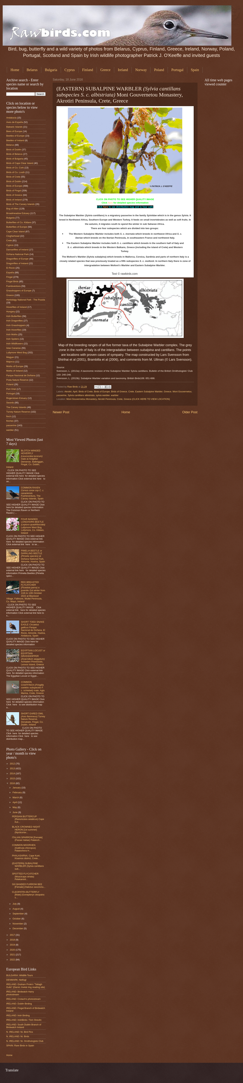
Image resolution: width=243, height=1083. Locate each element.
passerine (61, 395)
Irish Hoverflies (13, 329)
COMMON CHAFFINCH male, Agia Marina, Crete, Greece (32, 687)
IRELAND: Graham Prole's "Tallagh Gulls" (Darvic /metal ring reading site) (25, 985)
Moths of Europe (14, 366)
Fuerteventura (13, 286)
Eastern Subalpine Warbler (149, 391)
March (16, 797)
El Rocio (10, 267)
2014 (13, 773)
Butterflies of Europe (16, 227)
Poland (159, 70)
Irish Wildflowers (14, 343)
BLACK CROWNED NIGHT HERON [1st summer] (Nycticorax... (26, 829)
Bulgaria (51, 70)
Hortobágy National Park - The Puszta (25, 299)
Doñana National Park (17, 254)
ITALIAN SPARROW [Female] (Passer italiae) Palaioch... (27, 838)
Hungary (10, 311)
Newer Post (61, 412)
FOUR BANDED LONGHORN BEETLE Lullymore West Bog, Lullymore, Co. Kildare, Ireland (33, 526)
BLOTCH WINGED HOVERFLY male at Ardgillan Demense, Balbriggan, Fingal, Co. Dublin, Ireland (25, 459)
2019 (13, 944)
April (75, 391)
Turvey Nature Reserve (18, 411)
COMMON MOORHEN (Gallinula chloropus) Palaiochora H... (24, 848)
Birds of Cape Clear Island (19, 163)
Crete (131, 391)
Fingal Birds (12, 281)
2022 (13, 959)
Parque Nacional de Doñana (20, 375)
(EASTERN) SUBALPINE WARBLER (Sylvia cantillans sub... (28, 866)
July (15, 903)
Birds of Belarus (14, 154)
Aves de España (14, 122)
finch (8, 416)
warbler (114, 395)
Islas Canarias (13, 348)
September (18, 913)
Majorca (10, 361)
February (17, 792)
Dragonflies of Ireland (17, 263)
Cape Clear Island (15, 231)
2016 (13, 783)
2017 (13, 935)
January (17, 787)
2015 (13, 778)
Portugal (177, 70)
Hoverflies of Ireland (16, 307)
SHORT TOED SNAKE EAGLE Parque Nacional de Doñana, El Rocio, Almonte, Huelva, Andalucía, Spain (33, 629)
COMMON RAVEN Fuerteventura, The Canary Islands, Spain (32, 493)
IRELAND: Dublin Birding (19, 1003)
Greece (105, 70)
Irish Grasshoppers (16, 325)
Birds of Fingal (13, 190)
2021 (13, 954)
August (16, 908)
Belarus (32, 70)
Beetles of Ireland (15, 140)
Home (15, 70)
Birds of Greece (119, 391)
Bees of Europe (14, 131)
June (15, 812)
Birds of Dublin (13, 149)
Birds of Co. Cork (15, 167)
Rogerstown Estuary (16, 398)
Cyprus (70, 70)
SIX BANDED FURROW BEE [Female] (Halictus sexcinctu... (28, 885)
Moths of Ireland (14, 370)
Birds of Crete (86, 391)
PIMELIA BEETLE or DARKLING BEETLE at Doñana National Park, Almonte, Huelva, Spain (33, 556)
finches (10, 421)
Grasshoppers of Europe (18, 290)
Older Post (189, 412)
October (17, 918)
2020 (13, 949)
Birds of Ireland (14, 199)
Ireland (123, 70)
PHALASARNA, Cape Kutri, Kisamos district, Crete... (26, 857)
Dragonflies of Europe (17, 258)
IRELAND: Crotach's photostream (23, 999)
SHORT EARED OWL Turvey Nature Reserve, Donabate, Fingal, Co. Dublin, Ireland (33, 719)
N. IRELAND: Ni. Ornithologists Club (24, 1041)
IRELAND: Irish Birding (18, 1015)
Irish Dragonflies (14, 320)
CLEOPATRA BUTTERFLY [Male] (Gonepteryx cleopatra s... (28, 895)
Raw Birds (72, 386)
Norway (141, 70)
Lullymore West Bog (16, 352)
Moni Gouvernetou (182, 391)
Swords (10, 402)
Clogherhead (12, 236)
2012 (13, 763)
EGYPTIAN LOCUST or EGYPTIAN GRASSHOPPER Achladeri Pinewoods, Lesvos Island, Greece (33, 657)
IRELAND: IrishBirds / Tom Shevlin (23, 1020)
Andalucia (11, 117)
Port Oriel (11, 389)
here (110, 202)
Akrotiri (67, 391)
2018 (13, 939)
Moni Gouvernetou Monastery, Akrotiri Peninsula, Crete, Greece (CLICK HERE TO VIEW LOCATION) (118, 399)
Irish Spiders (12, 339)
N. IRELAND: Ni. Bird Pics (19, 1032)
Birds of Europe (102, 391)
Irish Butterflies (13, 316)
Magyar (10, 357)
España (10, 272)
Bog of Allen (12, 208)
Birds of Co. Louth (15, 172)
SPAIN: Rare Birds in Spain (20, 1045)
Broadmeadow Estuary (17, 213)
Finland (87, 70)
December (18, 928)
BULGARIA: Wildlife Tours (19, 975)
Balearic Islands (14, 126)
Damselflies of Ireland (17, 249)
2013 (13, 768)
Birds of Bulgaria (14, 158)
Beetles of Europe (15, 135)
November (18, 923)
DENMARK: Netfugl (16, 979)
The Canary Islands (16, 407)
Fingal (9, 277)
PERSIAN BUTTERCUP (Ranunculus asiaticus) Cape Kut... (28, 819)
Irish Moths (12, 334)
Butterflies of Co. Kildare (18, 222)
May (15, 807)
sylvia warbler (103, 395)
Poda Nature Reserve (17, 380)
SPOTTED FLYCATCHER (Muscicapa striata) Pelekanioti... (25, 876)
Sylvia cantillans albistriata (81, 395)
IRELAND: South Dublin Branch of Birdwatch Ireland (23, 1026)
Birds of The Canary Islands (20, 204)
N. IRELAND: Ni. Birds (17, 1036)
